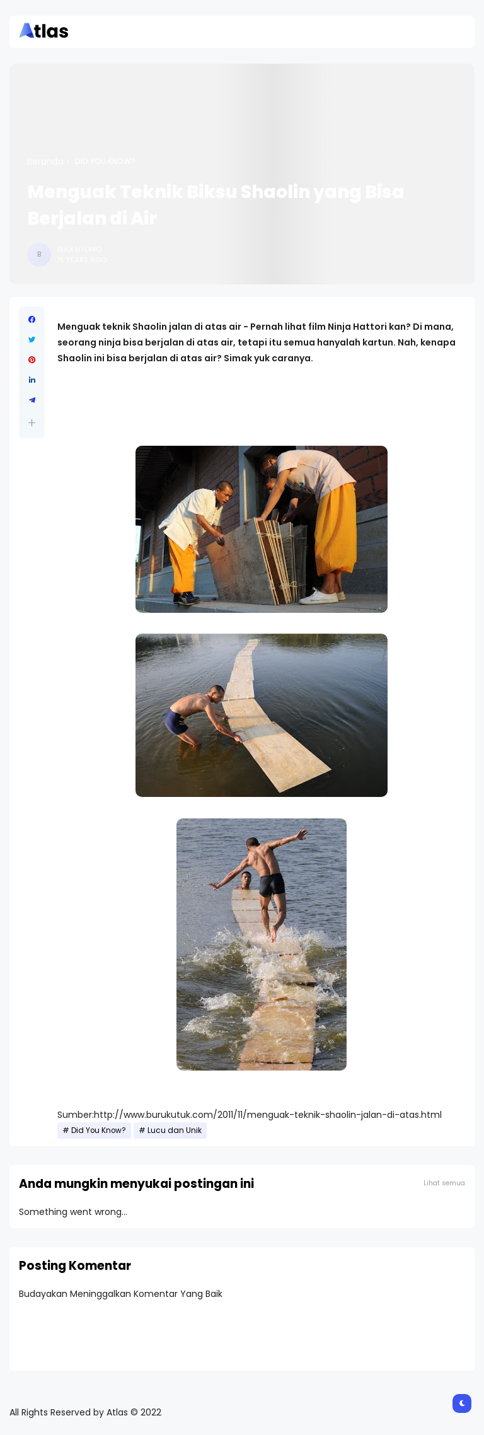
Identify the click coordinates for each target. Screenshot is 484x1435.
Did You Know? (105, 161)
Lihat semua (444, 1183)
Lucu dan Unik (174, 1130)
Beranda (45, 161)
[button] (31, 423)
